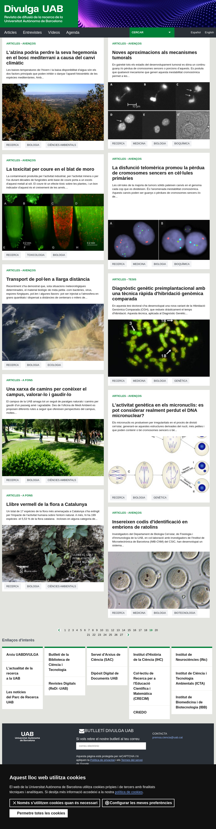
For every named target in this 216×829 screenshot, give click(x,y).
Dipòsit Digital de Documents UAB (105, 676)
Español (196, 32)
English (209, 32)
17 (140, 630)
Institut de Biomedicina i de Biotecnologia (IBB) (191, 702)
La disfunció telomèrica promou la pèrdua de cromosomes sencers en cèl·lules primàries (158, 173)
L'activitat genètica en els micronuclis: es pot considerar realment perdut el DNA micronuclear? (158, 410)
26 (116, 634)
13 (118, 630)
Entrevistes (32, 32)
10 (101, 630)
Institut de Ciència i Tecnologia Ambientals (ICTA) (191, 678)
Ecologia (54, 365)
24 (104, 634)
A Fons (27, 380)
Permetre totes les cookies (38, 813)
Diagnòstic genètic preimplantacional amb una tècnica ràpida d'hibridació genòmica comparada (158, 293)
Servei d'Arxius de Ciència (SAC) (105, 657)
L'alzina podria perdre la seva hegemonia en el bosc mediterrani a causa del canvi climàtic (51, 58)
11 (107, 630)
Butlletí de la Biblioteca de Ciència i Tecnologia (59, 662)
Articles (10, 32)
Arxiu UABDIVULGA (22, 654)
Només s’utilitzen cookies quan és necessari (54, 802)
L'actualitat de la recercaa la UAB (19, 673)
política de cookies (129, 792)
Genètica (180, 380)
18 (145, 630)
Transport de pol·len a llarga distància (48, 279)
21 (88, 634)
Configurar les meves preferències (138, 802)
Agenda (72, 32)
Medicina (139, 143)
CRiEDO (139, 712)
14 (123, 630)
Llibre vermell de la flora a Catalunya (46, 504)
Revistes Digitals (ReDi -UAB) (62, 686)
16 (134, 630)
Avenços (29, 43)
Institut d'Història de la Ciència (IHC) (148, 657)
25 (110, 634)
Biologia (33, 145)
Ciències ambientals (62, 145)
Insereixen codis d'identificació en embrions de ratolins (150, 524)
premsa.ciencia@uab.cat (168, 737)
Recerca (12, 145)
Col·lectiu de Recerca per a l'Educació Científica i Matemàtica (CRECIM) (144, 686)
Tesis (132, 279)
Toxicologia (36, 255)
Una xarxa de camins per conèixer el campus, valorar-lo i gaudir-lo (46, 391)
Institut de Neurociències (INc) (191, 657)
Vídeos (54, 32)
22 (93, 634)
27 (121, 634)
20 (156, 630)
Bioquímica (181, 143)
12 (112, 630)
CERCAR (137, 32)
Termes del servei (132, 760)
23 (99, 634)
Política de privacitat (102, 760)
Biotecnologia (184, 612)
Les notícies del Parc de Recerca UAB (22, 697)
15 (129, 630)
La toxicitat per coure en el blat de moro (50, 169)
